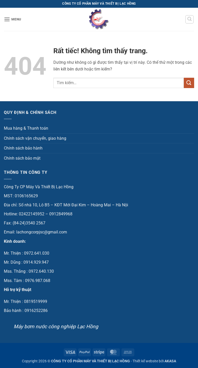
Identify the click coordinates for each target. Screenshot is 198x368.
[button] (12, 19)
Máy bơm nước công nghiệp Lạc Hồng (56, 327)
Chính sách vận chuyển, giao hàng (35, 138)
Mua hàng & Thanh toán (26, 128)
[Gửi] (189, 83)
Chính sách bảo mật (22, 158)
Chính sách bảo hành (23, 148)
